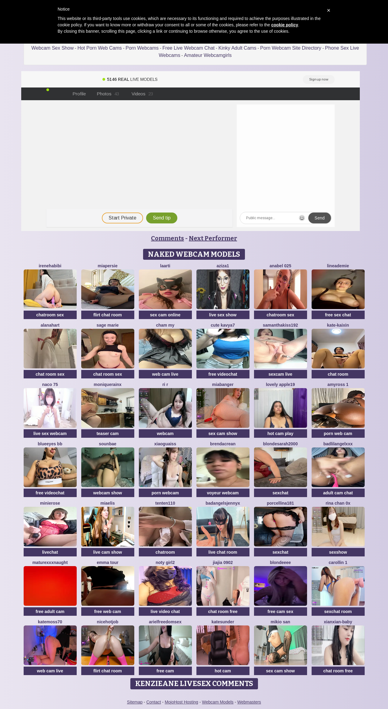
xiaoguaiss (165, 443)
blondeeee (280, 562)
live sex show (222, 314)
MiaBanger (223, 384)
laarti (165, 265)
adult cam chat (338, 492)
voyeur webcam (223, 492)
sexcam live (281, 374)
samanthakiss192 (280, 325)
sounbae (107, 443)
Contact (153, 702)
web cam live (165, 374)
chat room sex (50, 374)
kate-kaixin (338, 325)
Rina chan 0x (338, 503)
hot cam (223, 670)
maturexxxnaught (50, 562)
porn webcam (165, 492)
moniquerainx (108, 384)
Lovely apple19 (280, 384)
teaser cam (107, 433)
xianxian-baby (338, 621)
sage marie (107, 325)
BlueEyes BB (50, 443)
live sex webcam (50, 433)
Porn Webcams (142, 48)
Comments (167, 238)
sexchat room (338, 611)
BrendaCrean (223, 443)
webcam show (107, 492)
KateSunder (223, 621)
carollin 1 (338, 562)
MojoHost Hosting (181, 702)
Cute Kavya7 (223, 325)
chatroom (165, 552)
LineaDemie (338, 265)
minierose (50, 503)
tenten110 (165, 503)
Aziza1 (222, 265)
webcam (165, 433)
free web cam (107, 611)
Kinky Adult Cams (237, 48)
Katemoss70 (50, 621)
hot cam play (280, 433)
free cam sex (280, 611)
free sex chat (338, 314)
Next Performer (213, 238)
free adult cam (50, 611)
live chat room (223, 552)
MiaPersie (107, 265)
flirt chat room (107, 314)
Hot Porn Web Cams (99, 48)
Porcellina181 (280, 503)
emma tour (108, 562)
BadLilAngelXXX (338, 443)
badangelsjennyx (223, 503)
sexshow (338, 552)
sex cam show (223, 433)
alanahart (50, 325)
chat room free (222, 611)
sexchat (280, 492)
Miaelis (107, 503)
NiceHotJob (108, 621)
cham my (165, 325)
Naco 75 (50, 384)
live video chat (165, 611)
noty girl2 (165, 562)
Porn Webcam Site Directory (290, 48)
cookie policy (284, 24)
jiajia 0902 (223, 562)
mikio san (280, 621)
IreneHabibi (50, 265)
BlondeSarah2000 (280, 443)
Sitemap (134, 702)
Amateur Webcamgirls (208, 55)
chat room (338, 374)
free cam (165, 670)
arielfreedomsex (165, 621)
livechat (50, 552)
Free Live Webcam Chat (188, 48)
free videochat (223, 374)
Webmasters (249, 702)
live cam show (107, 552)
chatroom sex (50, 314)
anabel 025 (280, 265)
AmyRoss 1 (337, 384)
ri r (165, 384)
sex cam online (165, 314)
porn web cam (338, 433)
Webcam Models (217, 702)
